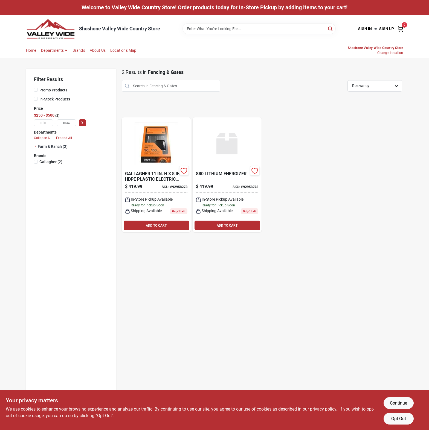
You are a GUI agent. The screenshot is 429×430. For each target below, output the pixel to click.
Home (31, 50)
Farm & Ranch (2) (53, 146)
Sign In (365, 29)
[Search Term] (259, 28)
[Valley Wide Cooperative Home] (50, 29)
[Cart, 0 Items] (400, 29)
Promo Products (53, 90)
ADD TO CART (156, 225)
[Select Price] (82, 122)
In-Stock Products (54, 99)
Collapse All (42, 138)
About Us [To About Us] (98, 50)
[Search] (331, 28)
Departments (52, 50)
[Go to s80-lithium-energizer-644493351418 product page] (156, 174)
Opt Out (398, 418)
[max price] (66, 122)
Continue (398, 403)
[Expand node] (36, 146)
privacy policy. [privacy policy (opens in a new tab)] (323, 409)
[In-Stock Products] (36, 99)
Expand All (64, 138)
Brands (79, 50)
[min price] (43, 122)
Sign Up (386, 29)
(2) (50, 162)
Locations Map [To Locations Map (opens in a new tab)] (123, 50)
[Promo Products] (36, 90)
